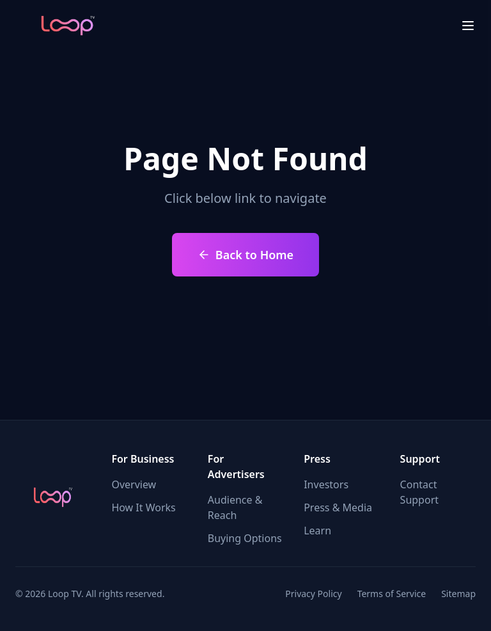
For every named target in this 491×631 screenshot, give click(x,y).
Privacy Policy (313, 593)
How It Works (143, 507)
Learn (317, 530)
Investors (326, 484)
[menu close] (468, 25)
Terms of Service (391, 593)
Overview (133, 484)
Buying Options (245, 538)
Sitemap (458, 593)
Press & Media (338, 507)
